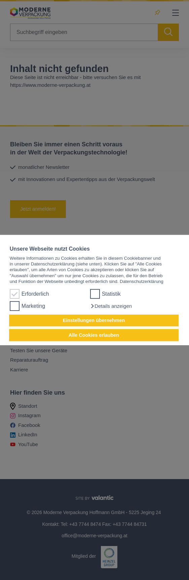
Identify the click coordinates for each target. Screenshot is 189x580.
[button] (111, 306)
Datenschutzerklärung (141, 281)
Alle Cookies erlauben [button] (94, 335)
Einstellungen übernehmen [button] (94, 320)
